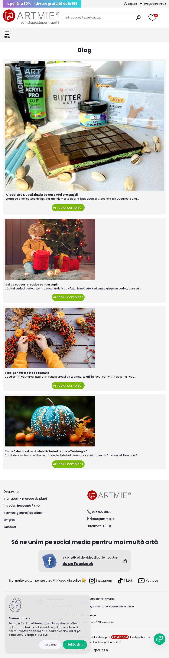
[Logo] (31, 17)
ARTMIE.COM (120, 637)
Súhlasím (75, 644)
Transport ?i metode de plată (25, 499)
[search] (138, 19)
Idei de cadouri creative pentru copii (31, 284)
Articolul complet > (68, 207)
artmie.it (115, 642)
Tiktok (125, 580)
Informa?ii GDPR (99, 526)
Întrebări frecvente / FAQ (22, 506)
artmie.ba (138, 637)
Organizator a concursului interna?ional (111, 606)
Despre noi (11, 491)
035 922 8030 (102, 512)
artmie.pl (102, 637)
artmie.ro (153, 637)
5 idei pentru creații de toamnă (27, 373)
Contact (10, 527)
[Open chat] (159, 639)
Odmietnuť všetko (50, 644)
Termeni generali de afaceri (24, 513)
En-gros (9, 520)
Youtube (148, 580)
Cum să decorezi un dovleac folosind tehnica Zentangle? (46, 451)
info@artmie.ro (103, 519)
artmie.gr (101, 642)
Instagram (100, 580)
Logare (132, 4)
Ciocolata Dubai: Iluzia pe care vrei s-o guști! (42, 194)
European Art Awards (101, 599)
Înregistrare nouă (155, 4)
